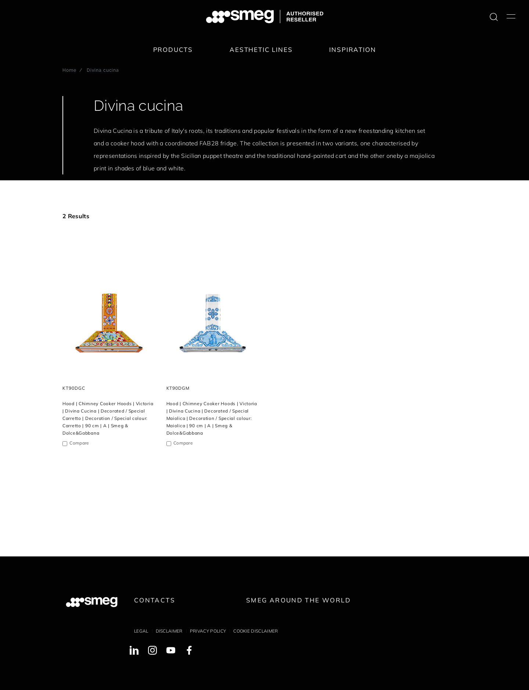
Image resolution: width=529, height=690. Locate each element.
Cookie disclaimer (255, 631)
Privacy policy (208, 631)
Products (173, 49)
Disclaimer (169, 631)
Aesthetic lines (261, 49)
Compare (79, 443)
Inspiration (352, 49)
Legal (141, 631)
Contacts (154, 600)
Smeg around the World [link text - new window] (298, 600)
